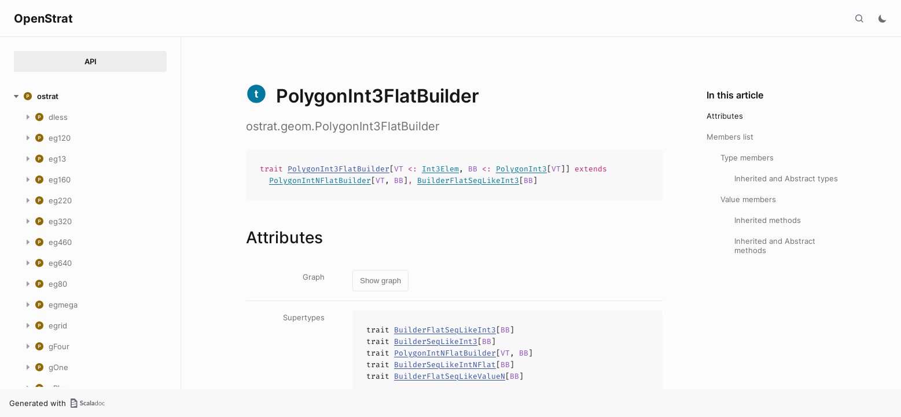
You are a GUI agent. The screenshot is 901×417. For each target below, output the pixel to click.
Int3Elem (440, 169)
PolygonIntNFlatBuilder (320, 180)
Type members (747, 157)
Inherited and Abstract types (786, 178)
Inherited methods (767, 220)
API (90, 61)
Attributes (725, 115)
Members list (730, 136)
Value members (748, 199)
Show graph (380, 280)
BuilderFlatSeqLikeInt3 (468, 180)
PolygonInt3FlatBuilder (338, 169)
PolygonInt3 (521, 169)
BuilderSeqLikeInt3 (435, 341)
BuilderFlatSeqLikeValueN (449, 376)
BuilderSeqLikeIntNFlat (445, 365)
